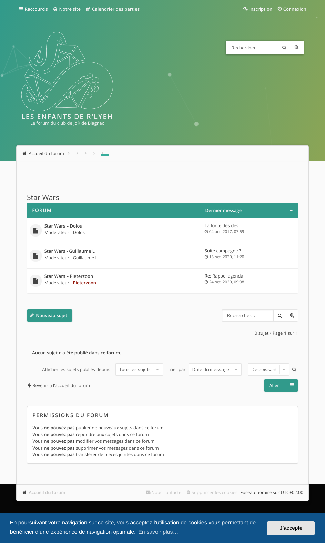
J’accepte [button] (291, 528)
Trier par (204, 369)
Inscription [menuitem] (260, 9)
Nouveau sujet (51, 315)
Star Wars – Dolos (63, 226)
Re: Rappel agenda (224, 276)
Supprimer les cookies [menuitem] (214, 492)
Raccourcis (36, 9)
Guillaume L (85, 257)
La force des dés (221, 225)
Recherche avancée (297, 47)
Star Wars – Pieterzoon (68, 276)
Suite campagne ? (223, 251)
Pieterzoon (84, 283)
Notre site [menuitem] (67, 9)
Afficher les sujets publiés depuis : (102, 369)
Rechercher (284, 47)
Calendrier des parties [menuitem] (112, 9)
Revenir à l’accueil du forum (61, 385)
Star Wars (43, 197)
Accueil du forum (47, 492)
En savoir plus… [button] (158, 532)
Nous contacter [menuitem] (167, 492)
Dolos (79, 232)
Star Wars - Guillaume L (69, 251)
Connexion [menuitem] (294, 9)
